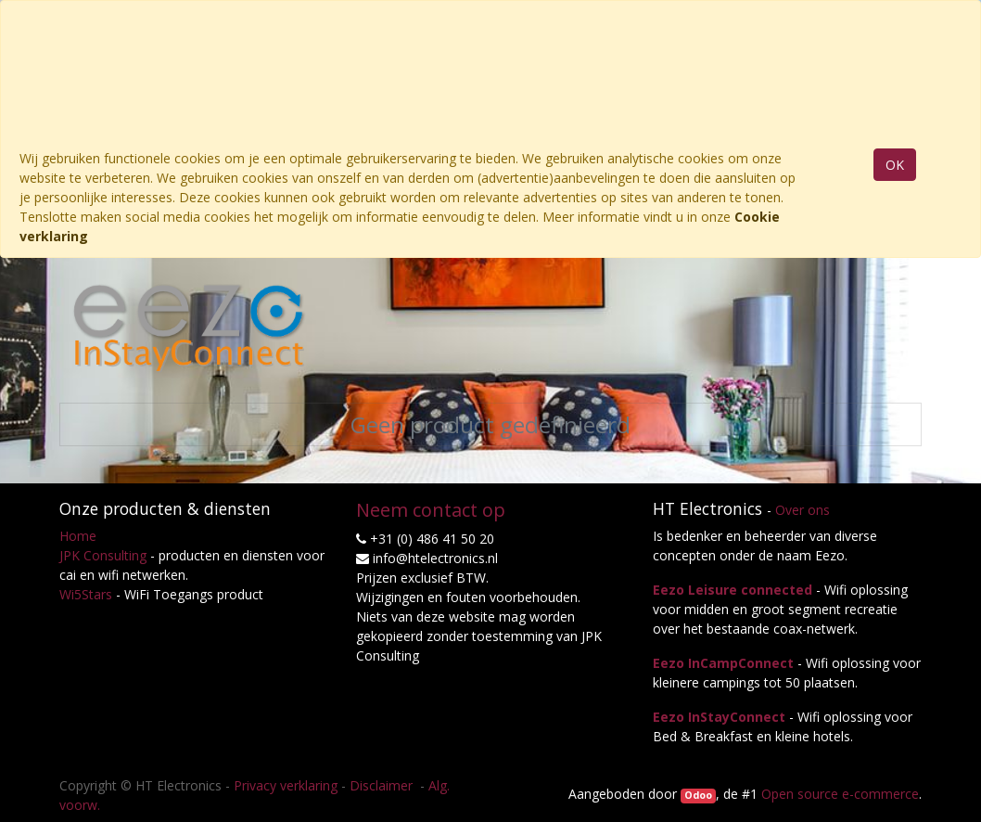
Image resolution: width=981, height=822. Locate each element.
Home (77, 536)
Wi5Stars (85, 594)
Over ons (802, 510)
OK (894, 164)
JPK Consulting (103, 555)
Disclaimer (383, 785)
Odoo (698, 795)
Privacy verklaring (286, 785)
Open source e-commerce (840, 794)
